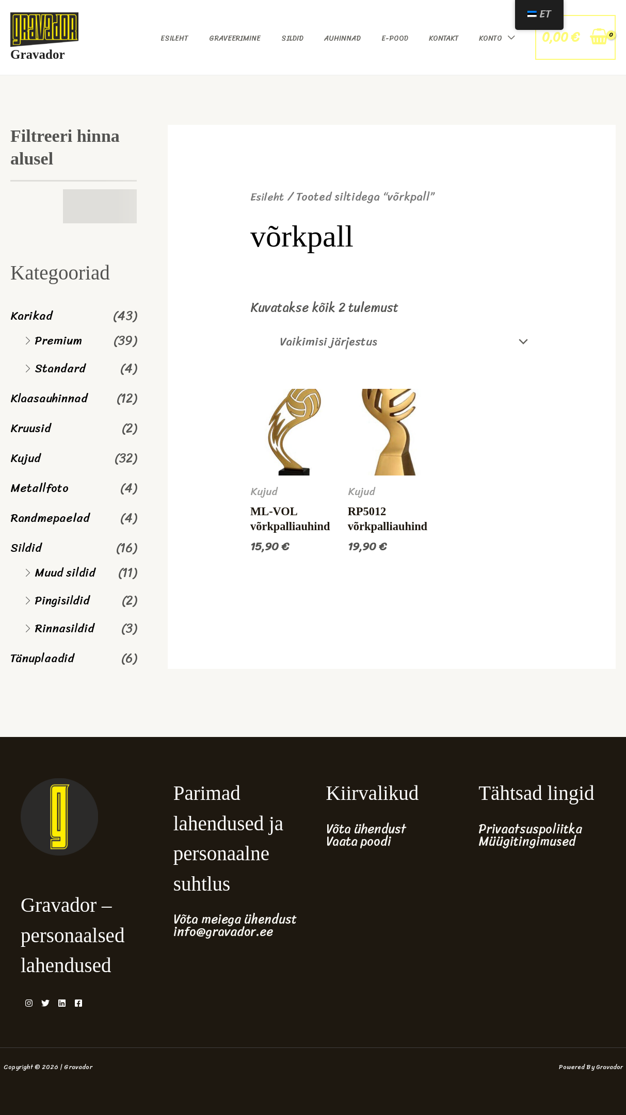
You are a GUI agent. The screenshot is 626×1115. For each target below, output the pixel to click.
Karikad (32, 315)
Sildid (292, 38)
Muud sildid (67, 572)
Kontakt (443, 38)
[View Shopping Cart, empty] (575, 37)
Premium (60, 340)
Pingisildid (64, 600)
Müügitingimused (526, 841)
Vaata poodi (358, 841)
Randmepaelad (51, 518)
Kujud (26, 458)
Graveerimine (235, 38)
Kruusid (32, 428)
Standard (62, 368)
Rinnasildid (67, 628)
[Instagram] (29, 1003)
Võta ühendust (366, 829)
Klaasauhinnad (51, 398)
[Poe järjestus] (395, 343)
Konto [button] (490, 38)
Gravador (37, 54)
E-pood (394, 38)
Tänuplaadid (43, 658)
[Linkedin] (74, 1003)
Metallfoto (40, 488)
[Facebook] (97, 1003)
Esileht (174, 38)
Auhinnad (342, 38)
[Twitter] (51, 1003)
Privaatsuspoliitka (530, 829)
